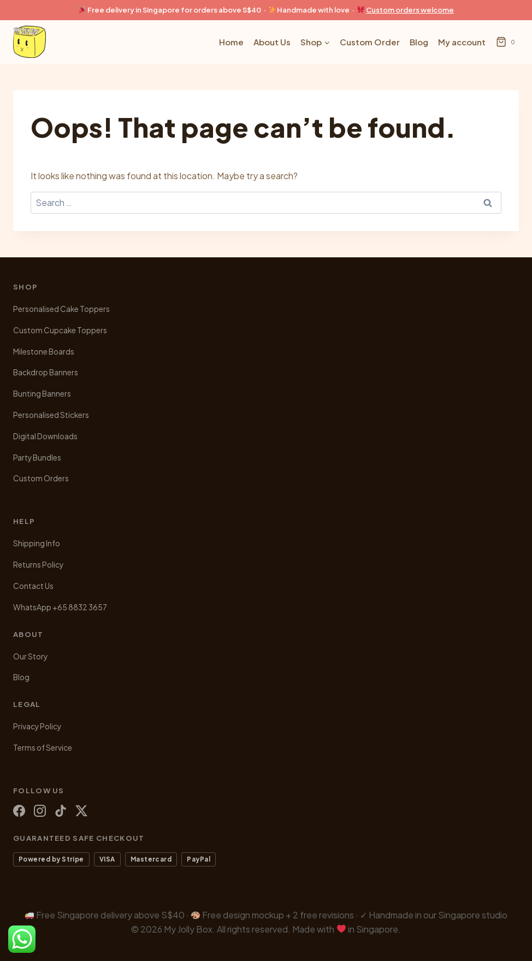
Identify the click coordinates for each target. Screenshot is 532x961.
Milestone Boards (43, 351)
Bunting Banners (42, 393)
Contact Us (33, 586)
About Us (272, 42)
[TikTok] (61, 811)
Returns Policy (38, 564)
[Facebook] (19, 811)
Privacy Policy (37, 726)
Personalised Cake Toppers (61, 309)
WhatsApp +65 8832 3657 (60, 607)
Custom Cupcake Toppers (60, 330)
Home (231, 42)
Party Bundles (37, 457)
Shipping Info (36, 543)
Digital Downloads (45, 436)
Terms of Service (42, 747)
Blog (419, 42)
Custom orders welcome (410, 9)
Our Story (30, 656)
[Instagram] (40, 811)
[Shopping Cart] (507, 42)
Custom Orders (41, 478)
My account (462, 42)
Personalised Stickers (51, 415)
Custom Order (370, 42)
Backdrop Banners (45, 372)
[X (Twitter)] (81, 811)
